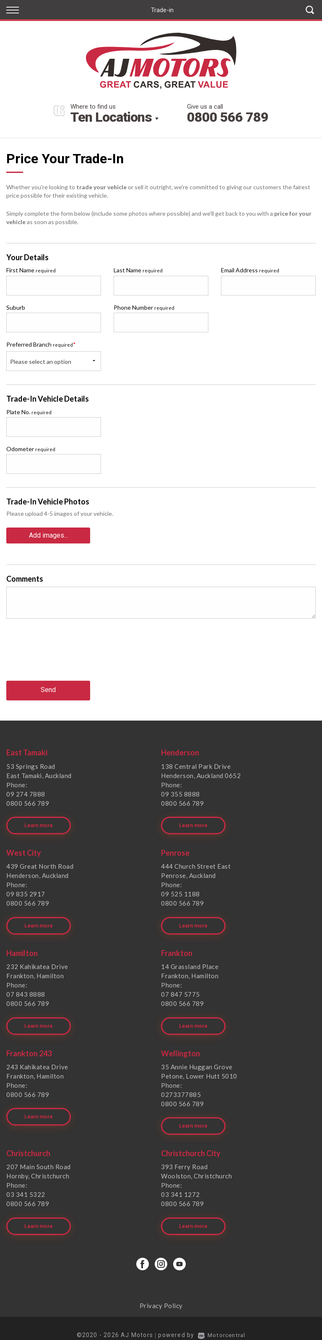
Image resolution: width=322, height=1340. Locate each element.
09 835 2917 (25, 889)
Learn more (38, 821)
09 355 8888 (180, 791)
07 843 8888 (25, 987)
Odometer (30, 448)
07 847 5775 (180, 987)
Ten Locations (111, 117)
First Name (31, 270)
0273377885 (181, 1085)
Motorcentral (222, 1321)
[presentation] (70, 655)
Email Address (250, 270)
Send (48, 688)
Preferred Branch (41, 344)
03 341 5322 (25, 1183)
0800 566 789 (227, 117)
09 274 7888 (25, 791)
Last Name (138, 270)
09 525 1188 (180, 889)
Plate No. (29, 411)
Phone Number (144, 307)
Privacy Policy (161, 1292)
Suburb (15, 307)
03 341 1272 (180, 1183)
